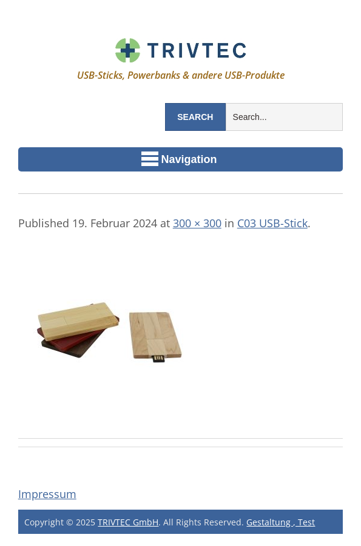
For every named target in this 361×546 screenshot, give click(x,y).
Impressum (47, 494)
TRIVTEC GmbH (128, 522)
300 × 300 (197, 223)
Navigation (179, 158)
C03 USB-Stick (272, 223)
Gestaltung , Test (280, 522)
